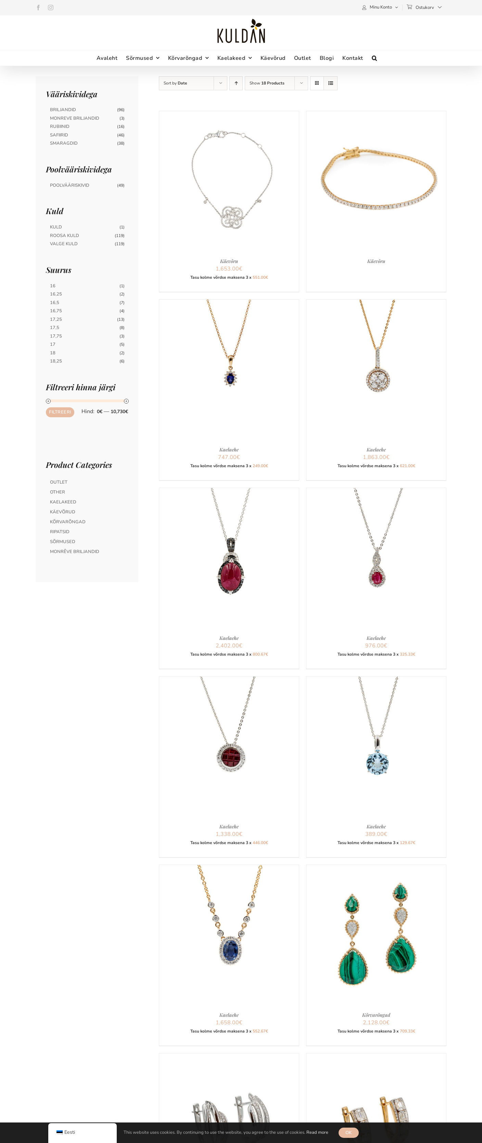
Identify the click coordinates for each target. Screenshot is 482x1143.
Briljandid (63, 110)
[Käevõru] (229, 115)
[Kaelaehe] (229, 303)
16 (52, 286)
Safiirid (59, 135)
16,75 (56, 311)
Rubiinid (59, 126)
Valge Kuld (64, 244)
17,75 (56, 336)
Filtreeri (60, 412)
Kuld (56, 227)
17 (52, 344)
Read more (317, 1132)
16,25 (56, 294)
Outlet (58, 482)
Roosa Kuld (64, 236)
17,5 (54, 328)
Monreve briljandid (74, 118)
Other (57, 492)
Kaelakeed (63, 502)
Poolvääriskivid (69, 185)
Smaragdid (64, 143)
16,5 (54, 303)
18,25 (56, 361)
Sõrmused (62, 542)
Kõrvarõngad (376, 1015)
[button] (374, 58)
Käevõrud (62, 512)
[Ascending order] (236, 83)
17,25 (56, 319)
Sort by (175, 83)
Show (267, 83)
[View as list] (330, 83)
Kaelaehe (229, 449)
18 (52, 353)
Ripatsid (59, 532)
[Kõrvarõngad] (376, 869)
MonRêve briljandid (74, 552)
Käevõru (229, 261)
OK (348, 1133)
